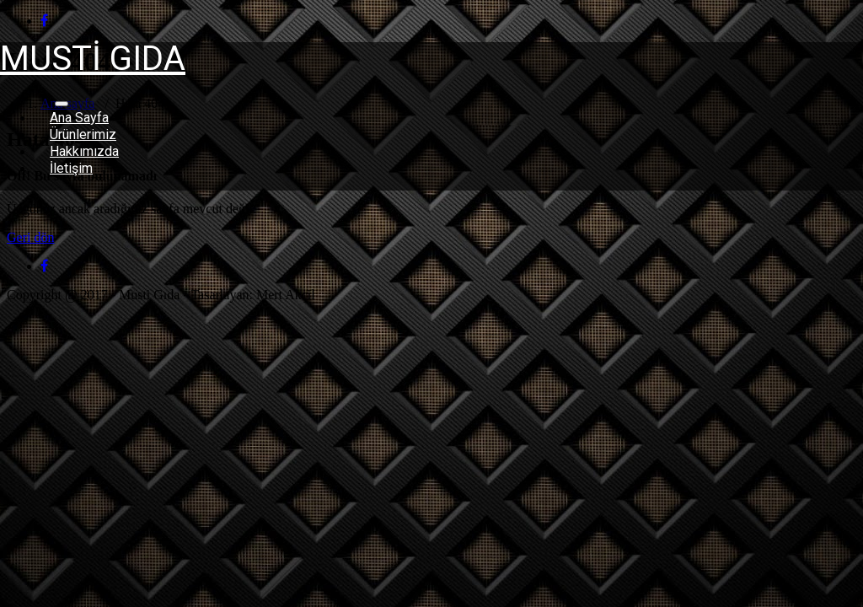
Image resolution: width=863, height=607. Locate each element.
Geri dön (30, 237)
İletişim (71, 168)
